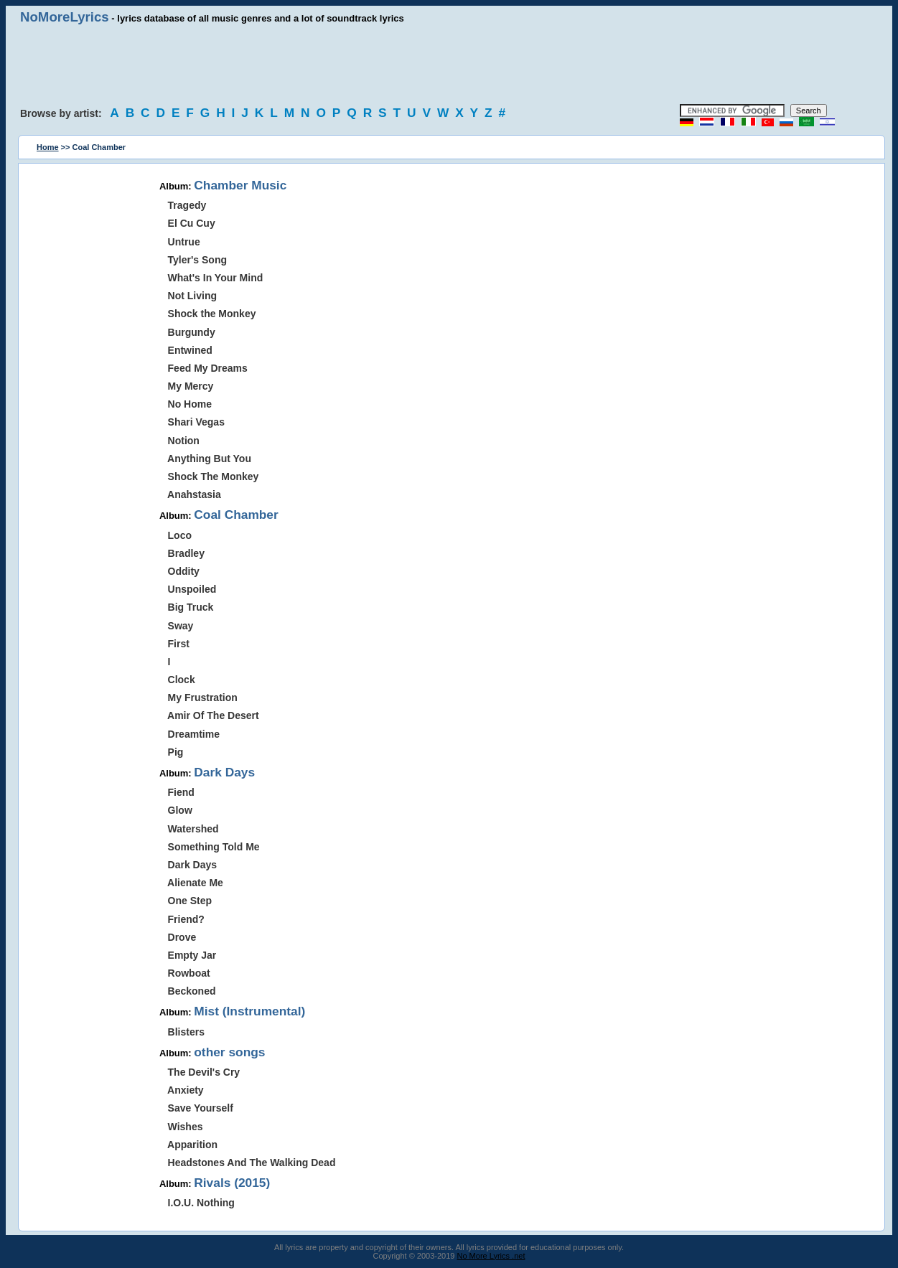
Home (48, 147)
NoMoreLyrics (64, 16)
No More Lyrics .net (491, 1255)
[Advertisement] (449, 64)
